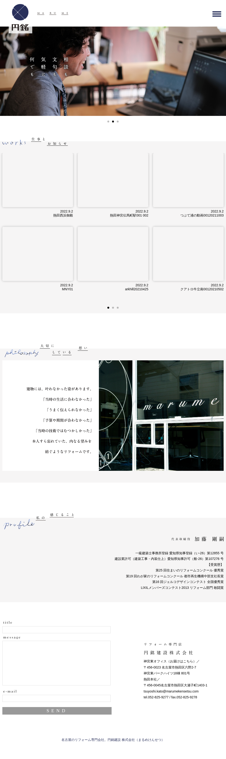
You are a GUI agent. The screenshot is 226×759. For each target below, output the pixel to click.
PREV (7, 71)
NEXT (218, 71)
